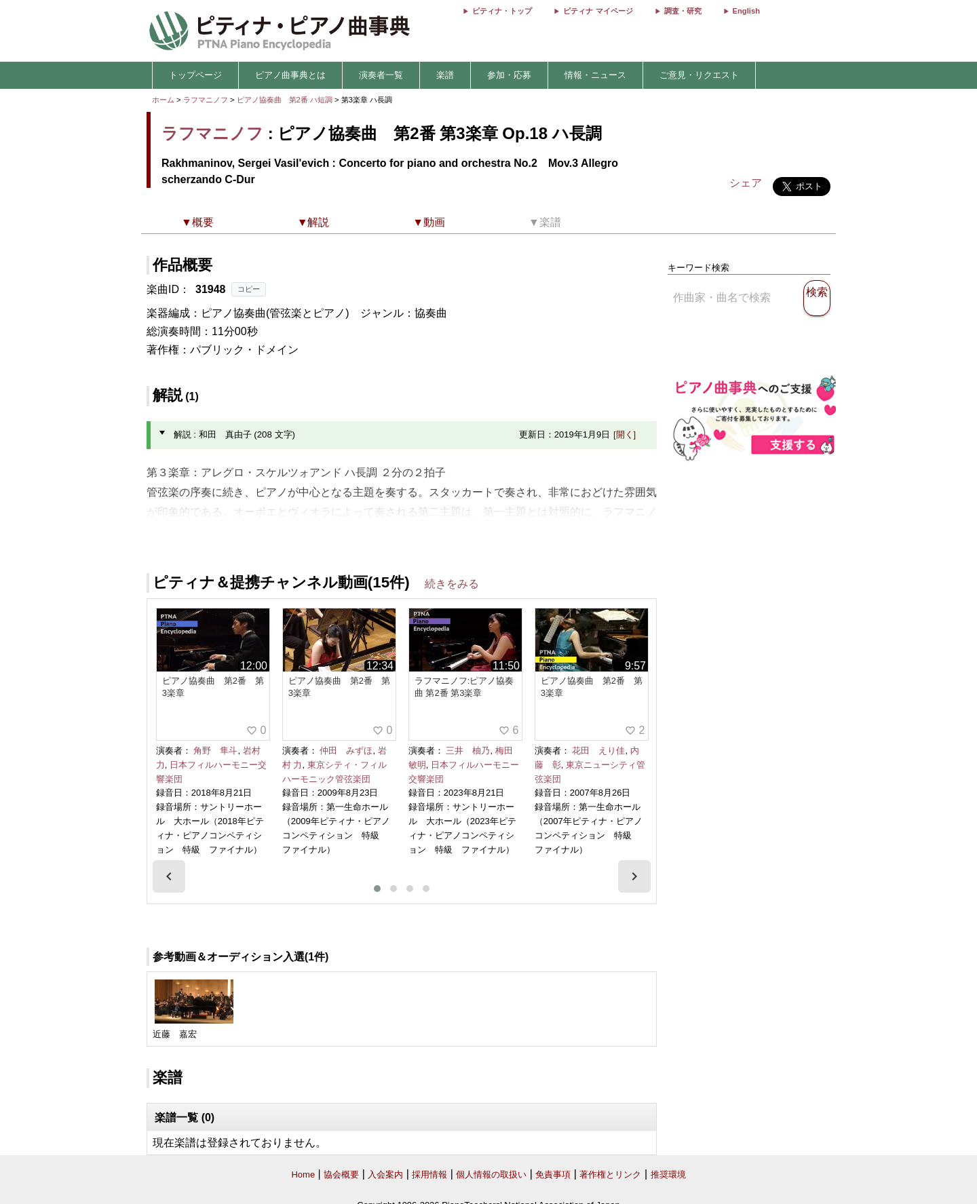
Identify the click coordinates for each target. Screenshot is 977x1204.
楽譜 (445, 75)
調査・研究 (683, 11)
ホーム (163, 100)
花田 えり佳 (598, 750)
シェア (745, 183)
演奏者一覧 (381, 75)
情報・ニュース (595, 75)
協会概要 (341, 1174)
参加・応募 (509, 75)
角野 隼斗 (215, 750)
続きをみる (452, 583)
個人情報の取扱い (491, 1174)
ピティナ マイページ (597, 11)
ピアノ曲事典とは (290, 75)
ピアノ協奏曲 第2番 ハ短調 (284, 100)
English (746, 11)
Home (303, 1174)
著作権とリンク (610, 1174)
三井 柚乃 (468, 750)
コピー (248, 289)
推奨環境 (668, 1174)
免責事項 (553, 1174)
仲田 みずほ (346, 750)
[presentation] (169, 876)
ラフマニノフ (205, 100)
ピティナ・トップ (502, 11)
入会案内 (385, 1174)
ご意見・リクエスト (699, 75)
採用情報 (429, 1174)
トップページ (195, 75)
